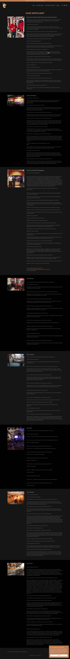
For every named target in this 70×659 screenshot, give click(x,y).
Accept (59, 655)
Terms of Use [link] (38, 655)
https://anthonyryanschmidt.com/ (35, 268)
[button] (58, 5)
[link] (4, 5)
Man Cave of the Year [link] (50, 5)
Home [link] (33, 5)
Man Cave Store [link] (40, 5)
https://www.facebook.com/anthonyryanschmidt (40, 269)
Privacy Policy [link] (32, 655)
